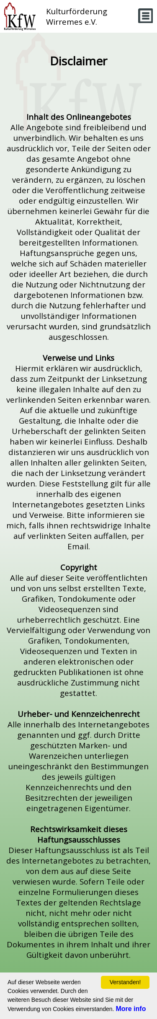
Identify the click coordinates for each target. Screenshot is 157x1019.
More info (131, 1008)
